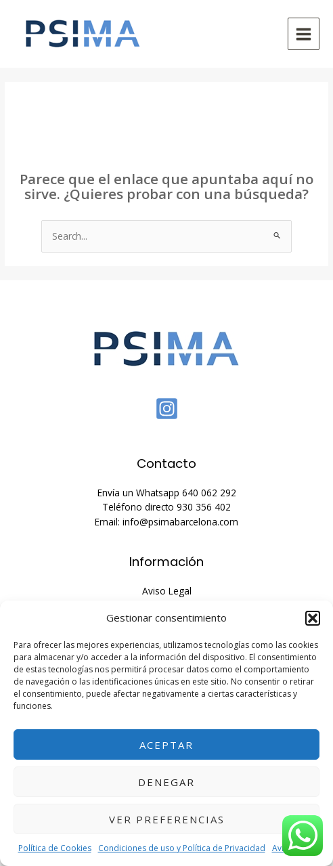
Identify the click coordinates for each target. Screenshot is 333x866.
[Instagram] (167, 408)
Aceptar (166, 745)
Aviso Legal (167, 590)
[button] (312, 618)
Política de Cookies (54, 848)
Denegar (166, 782)
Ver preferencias (167, 819)
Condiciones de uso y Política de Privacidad (181, 848)
